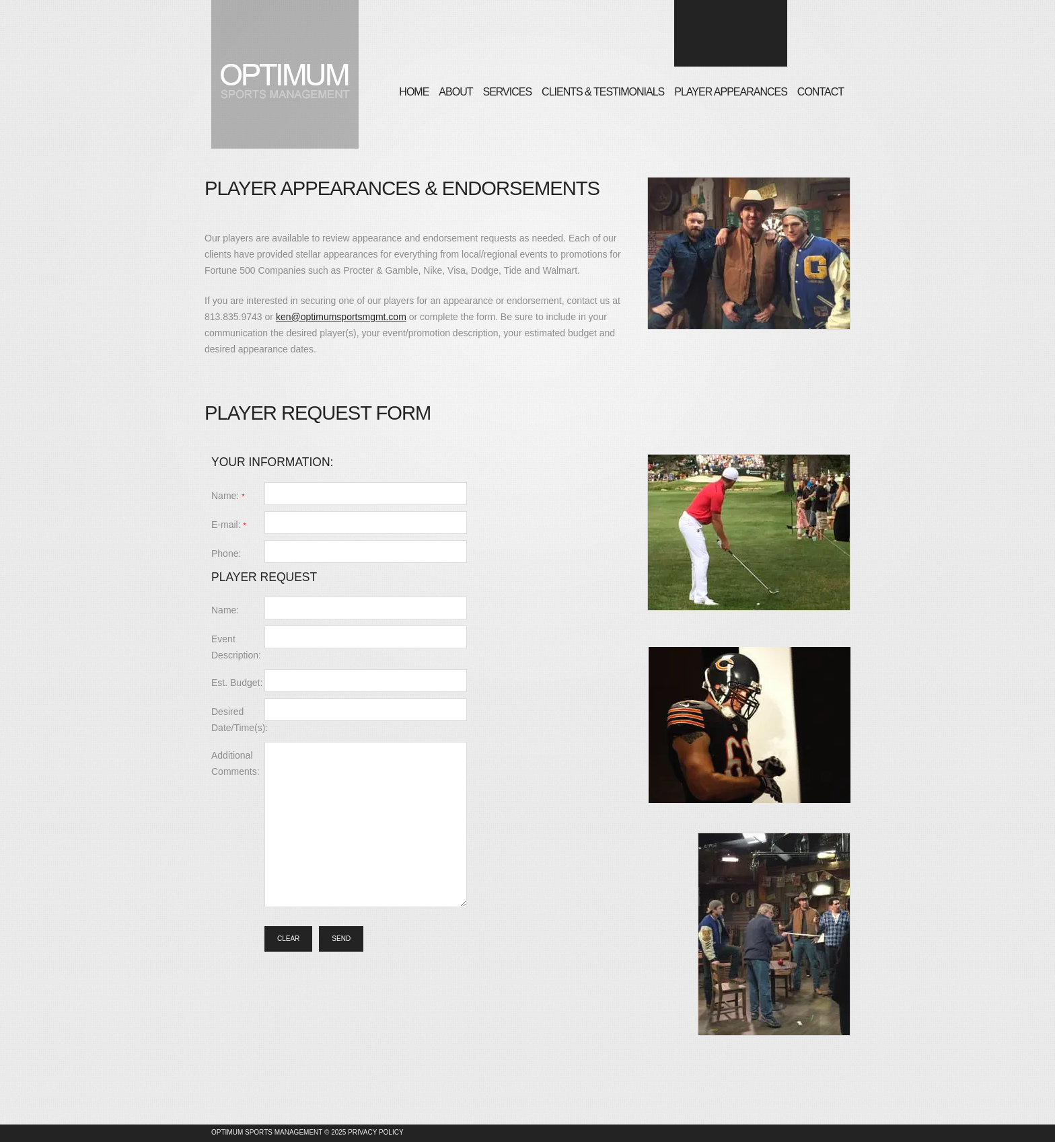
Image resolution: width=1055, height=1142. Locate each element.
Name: (227, 495)
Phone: (226, 553)
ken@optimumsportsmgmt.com (341, 316)
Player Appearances (730, 92)
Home (414, 92)
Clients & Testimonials (603, 92)
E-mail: (228, 524)
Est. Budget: (236, 682)
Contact (820, 92)
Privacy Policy (375, 1132)
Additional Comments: (235, 763)
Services (507, 92)
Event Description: (236, 647)
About (455, 92)
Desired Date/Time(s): (237, 719)
